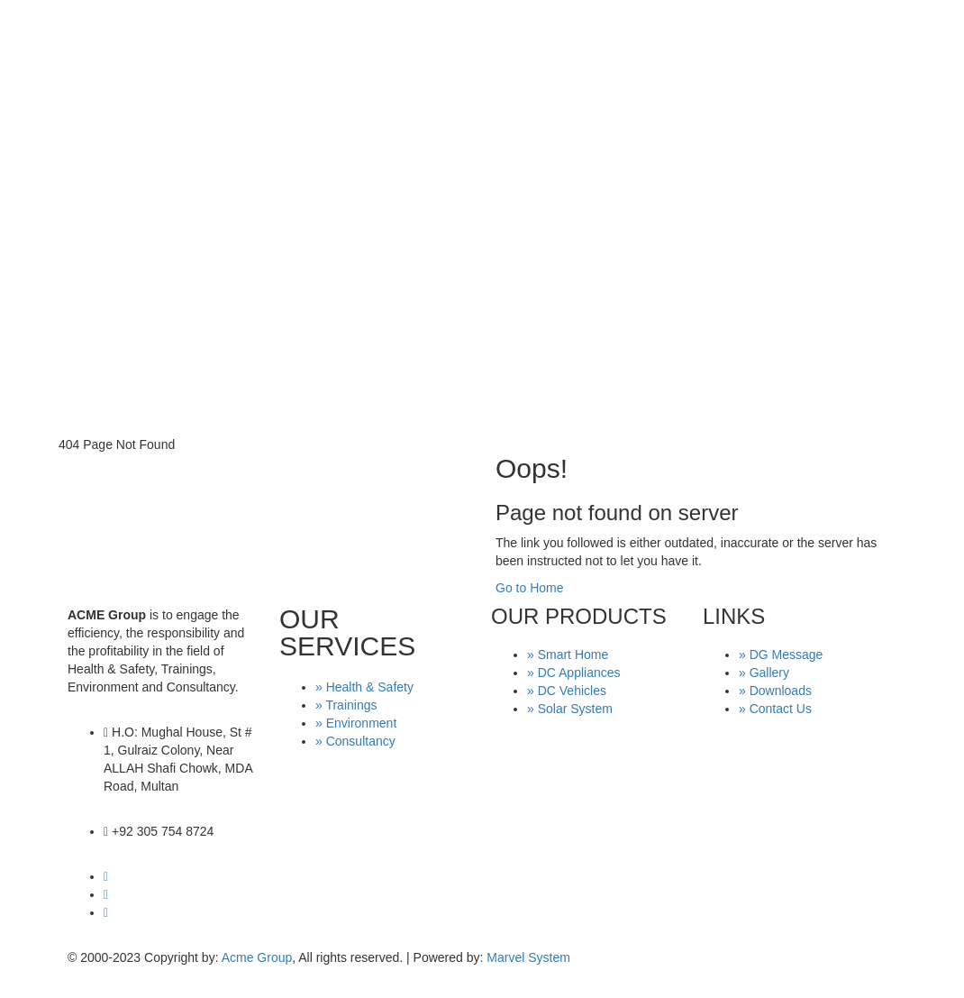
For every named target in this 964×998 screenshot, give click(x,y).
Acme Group (257, 957)
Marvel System (528, 957)
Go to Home (529, 588)
